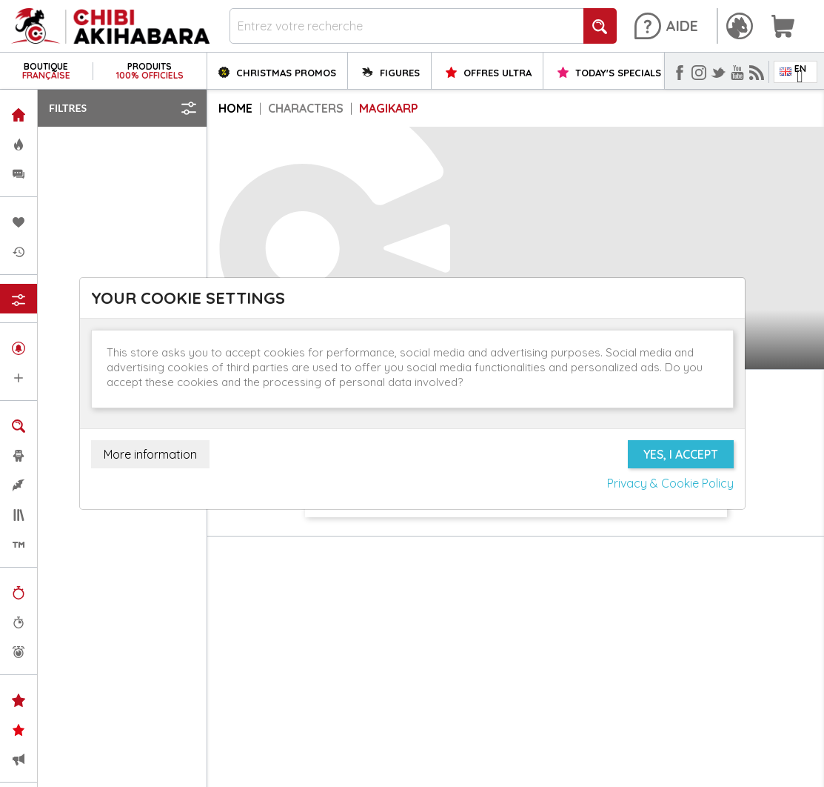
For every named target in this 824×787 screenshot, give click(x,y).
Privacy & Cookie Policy (670, 483)
